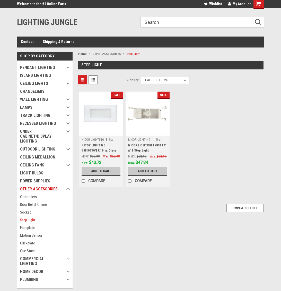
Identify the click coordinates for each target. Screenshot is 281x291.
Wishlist (213, 4)
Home (82, 54)
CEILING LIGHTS (34, 83)
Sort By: (133, 80)
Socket (25, 212)
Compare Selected (245, 208)
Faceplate (27, 227)
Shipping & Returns (58, 41)
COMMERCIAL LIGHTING (32, 261)
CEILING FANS (32, 165)
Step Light (27, 220)
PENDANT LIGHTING (37, 67)
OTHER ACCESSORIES (39, 189)
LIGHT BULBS (31, 173)
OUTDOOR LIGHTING (37, 149)
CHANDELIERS (32, 91)
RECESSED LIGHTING (38, 123)
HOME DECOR (31, 271)
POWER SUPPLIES (35, 181)
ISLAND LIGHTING (35, 75)
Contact (27, 41)
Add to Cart (101, 171)
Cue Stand (28, 251)
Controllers (28, 197)
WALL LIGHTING (34, 99)
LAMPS (26, 107)
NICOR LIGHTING (93, 140)
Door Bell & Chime (33, 204)
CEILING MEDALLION (37, 157)
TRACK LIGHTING (35, 115)
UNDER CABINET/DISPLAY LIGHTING (35, 136)
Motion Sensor (31, 235)
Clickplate (27, 243)
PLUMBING (29, 279)
